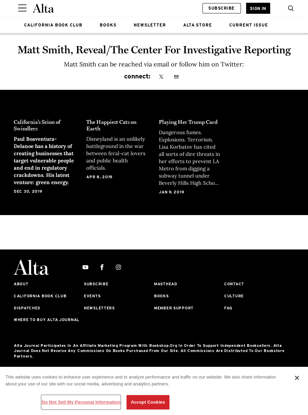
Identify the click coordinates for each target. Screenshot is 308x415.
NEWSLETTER (150, 25)
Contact (234, 283)
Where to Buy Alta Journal (46, 319)
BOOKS (108, 25)
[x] (161, 77)
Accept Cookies (148, 402)
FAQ (228, 308)
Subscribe (221, 8)
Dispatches (27, 308)
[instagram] (118, 267)
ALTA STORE (197, 25)
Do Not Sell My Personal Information (81, 402)
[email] (176, 77)
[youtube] (85, 267)
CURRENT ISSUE (248, 25)
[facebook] (102, 267)
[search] (289, 8)
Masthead (165, 283)
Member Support (174, 308)
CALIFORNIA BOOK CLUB (53, 25)
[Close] (297, 377)
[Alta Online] (43, 8)
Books (161, 296)
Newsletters (99, 308)
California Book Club (40, 296)
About (21, 283)
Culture (234, 296)
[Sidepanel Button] (22, 8)
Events (92, 296)
